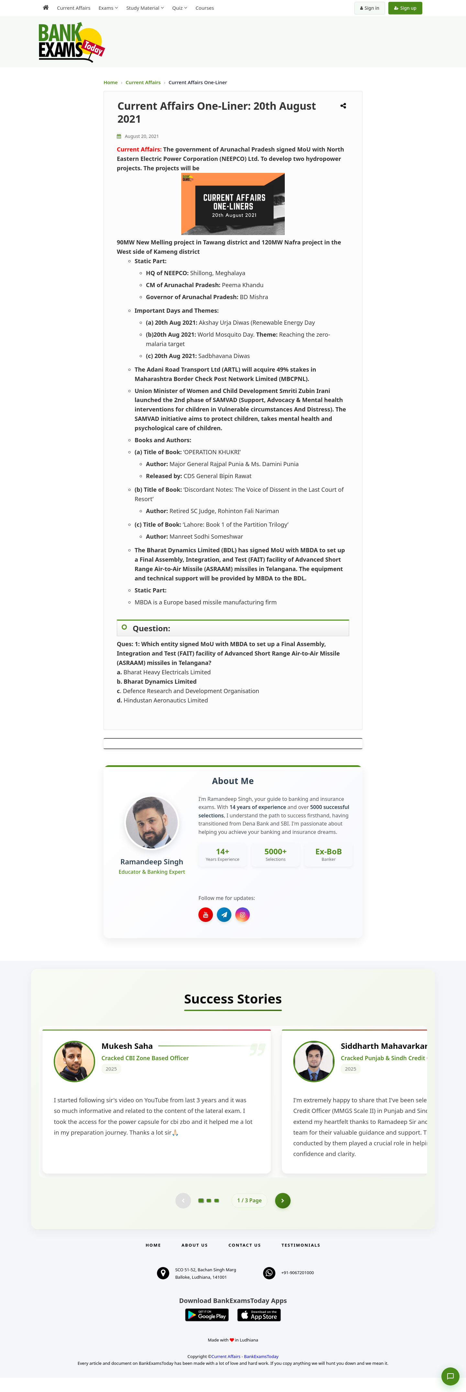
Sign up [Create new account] (405, 8)
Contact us (244, 1259)
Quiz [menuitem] (177, 8)
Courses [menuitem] (204, 8)
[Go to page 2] (208, 1215)
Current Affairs (144, 82)
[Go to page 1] (201, 1214)
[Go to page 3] (216, 1215)
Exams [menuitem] (105, 8)
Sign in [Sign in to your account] (369, 8)
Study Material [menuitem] (142, 8)
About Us (195, 1259)
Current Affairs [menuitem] (73, 8)
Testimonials (301, 1259)
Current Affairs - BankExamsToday (244, 1371)
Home (111, 82)
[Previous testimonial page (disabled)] (183, 1215)
